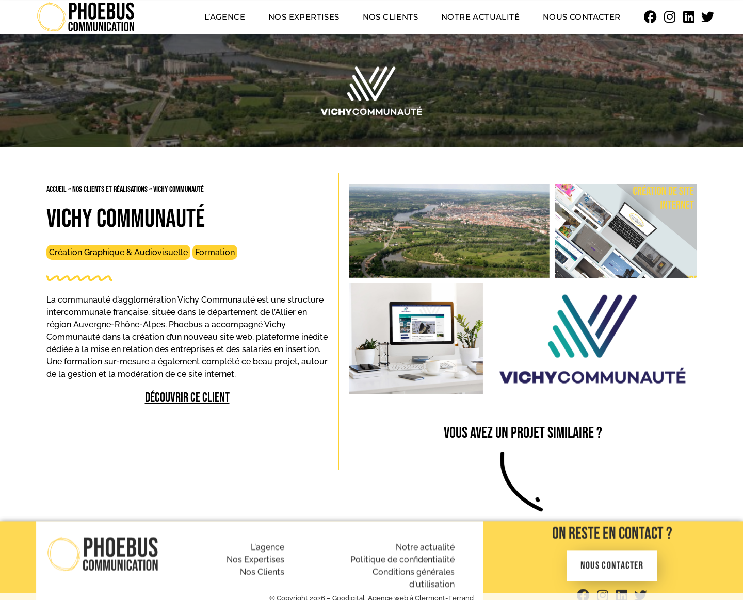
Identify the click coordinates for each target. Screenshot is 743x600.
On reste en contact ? (612, 579)
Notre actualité (480, 17)
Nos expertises (304, 17)
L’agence (224, 17)
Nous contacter (582, 17)
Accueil (56, 189)
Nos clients (390, 17)
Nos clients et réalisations (110, 189)
